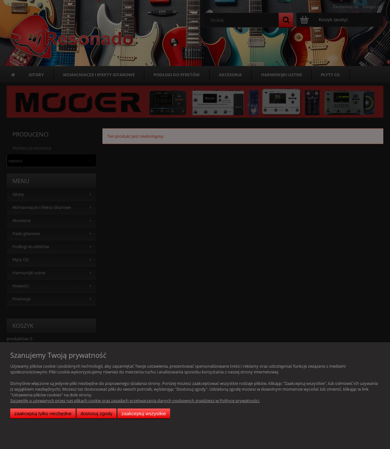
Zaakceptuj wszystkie (144, 413)
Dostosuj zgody (96, 413)
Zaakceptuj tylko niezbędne (42, 413)
